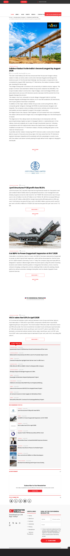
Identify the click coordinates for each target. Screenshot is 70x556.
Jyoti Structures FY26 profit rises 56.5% (28, 410)
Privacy (30, 527)
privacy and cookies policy (50, 531)
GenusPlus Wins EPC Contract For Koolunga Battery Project (26, 399)
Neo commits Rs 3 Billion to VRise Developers (30, 455)
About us (31, 518)
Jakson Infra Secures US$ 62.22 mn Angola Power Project (25, 388)
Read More (35, 209)
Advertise (6, 1)
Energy (11, 375)
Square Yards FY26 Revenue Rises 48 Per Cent (30, 433)
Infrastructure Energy (13, 251)
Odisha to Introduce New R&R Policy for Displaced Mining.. (26, 383)
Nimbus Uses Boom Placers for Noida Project (30, 447)
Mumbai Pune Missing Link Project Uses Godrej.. (31, 462)
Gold (22, 14)
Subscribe (23, 1)
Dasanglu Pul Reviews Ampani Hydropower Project (24, 377)
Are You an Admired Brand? (53, 14)
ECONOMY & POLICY (13, 347)
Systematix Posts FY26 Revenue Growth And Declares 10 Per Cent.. (28, 349)
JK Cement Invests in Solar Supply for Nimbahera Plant (25, 394)
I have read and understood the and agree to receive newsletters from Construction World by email (51, 532)
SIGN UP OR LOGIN (41, 1)
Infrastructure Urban (13, 185)
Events (28, 14)
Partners (30, 521)
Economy (20, 408)
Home (12, 14)
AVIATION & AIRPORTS (14, 369)
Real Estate (20, 445)
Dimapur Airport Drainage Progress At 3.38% (22, 371)
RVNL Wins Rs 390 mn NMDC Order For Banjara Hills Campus (26, 366)
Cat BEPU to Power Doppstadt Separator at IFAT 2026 (32, 418)
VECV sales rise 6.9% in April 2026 (27, 425)
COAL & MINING (13, 380)
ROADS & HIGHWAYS (21, 460)
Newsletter (31, 529)
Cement (11, 358)
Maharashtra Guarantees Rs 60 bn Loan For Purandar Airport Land (28, 355)
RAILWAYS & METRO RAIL (13, 66)
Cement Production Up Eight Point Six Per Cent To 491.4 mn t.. (26, 360)
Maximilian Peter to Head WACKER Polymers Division (32, 440)
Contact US (41, 14)
